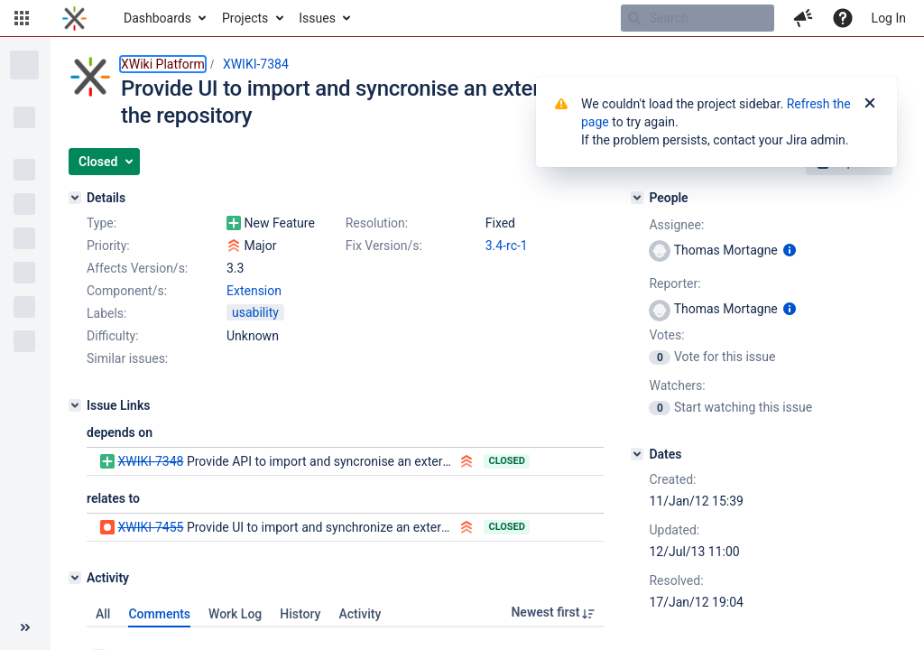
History (300, 614)
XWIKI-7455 (150, 527)
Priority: (108, 245)
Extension (254, 290)
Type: (101, 223)
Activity (359, 614)
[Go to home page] (74, 18)
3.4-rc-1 (506, 245)
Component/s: (127, 290)
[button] (21, 18)
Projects (245, 18)
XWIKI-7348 (150, 461)
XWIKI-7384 (256, 64)
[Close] (870, 104)
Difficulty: (113, 336)
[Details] (75, 197)
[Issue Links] (75, 405)
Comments (159, 614)
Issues (317, 18)
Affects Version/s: (137, 268)
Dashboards (157, 18)
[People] (637, 197)
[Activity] (75, 577)
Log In (889, 18)
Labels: (106, 313)
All (103, 614)
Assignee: (676, 225)
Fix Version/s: (384, 245)
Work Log (235, 614)
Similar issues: (127, 358)
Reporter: (674, 283)
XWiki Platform (163, 64)
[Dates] (637, 454)
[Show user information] (789, 250)
